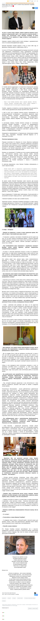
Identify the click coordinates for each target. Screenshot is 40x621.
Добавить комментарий (33, 608)
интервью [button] (14, 598)
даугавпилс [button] (4, 598)
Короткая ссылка (4, 7)
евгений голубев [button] (20, 598)
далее (16, 605)
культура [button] (9, 598)
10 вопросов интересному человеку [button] (30, 598)
